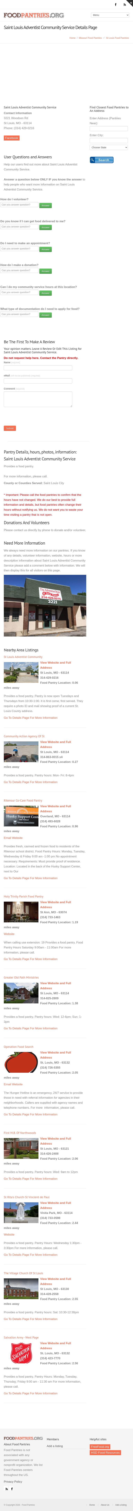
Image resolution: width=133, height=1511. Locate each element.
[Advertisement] (66, 69)
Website (17, 838)
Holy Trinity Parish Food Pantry (23, 896)
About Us (105, 1505)
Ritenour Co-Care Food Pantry (23, 800)
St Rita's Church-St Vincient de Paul (27, 1197)
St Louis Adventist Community (23, 657)
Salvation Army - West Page (21, 1337)
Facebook (11, 138)
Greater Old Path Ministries (21, 977)
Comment (14, 388)
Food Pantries (34, 17)
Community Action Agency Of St (24, 736)
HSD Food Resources (105, 1452)
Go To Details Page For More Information (30, 717)
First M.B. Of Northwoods (20, 1133)
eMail (22, 375)
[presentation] (30, 417)
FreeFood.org (100, 1446)
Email (7, 838)
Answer (46, 205)
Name (12, 362)
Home (72, 38)
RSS (6, 1488)
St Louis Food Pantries (117, 38)
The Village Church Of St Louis (23, 1273)
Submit (10, 428)
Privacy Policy (13, 1481)
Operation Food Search (18, 1047)
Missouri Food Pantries (90, 38)
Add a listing (55, 1446)
